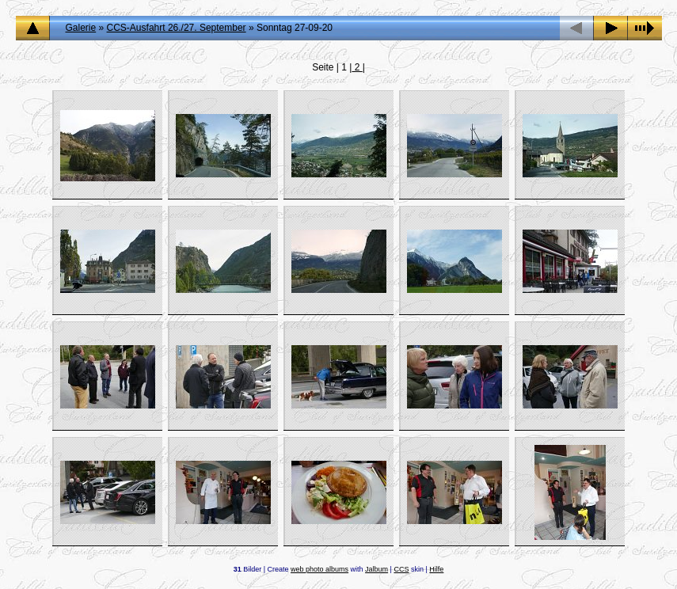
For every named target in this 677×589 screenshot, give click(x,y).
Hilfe (436, 569)
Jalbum (376, 569)
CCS (401, 569)
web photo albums (319, 569)
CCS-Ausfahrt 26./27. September (176, 27)
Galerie (81, 27)
